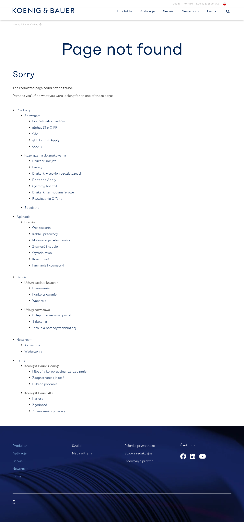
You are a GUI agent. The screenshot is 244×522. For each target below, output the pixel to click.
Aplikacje (20, 453)
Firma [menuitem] (211, 11)
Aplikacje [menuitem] (147, 11)
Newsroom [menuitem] (190, 11)
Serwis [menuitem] (168, 11)
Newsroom (21, 468)
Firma (17, 476)
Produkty (20, 445)
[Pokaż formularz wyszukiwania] (227, 11)
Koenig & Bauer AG (207, 4)
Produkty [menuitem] (124, 11)
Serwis (18, 461)
